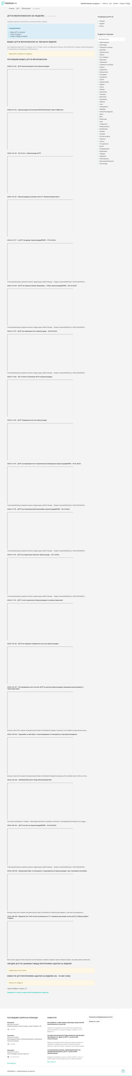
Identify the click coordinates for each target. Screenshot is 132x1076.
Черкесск (103, 139)
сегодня (102, 21)
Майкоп (102, 84)
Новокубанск (104, 107)
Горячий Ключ (104, 52)
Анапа (102, 87)
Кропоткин (103, 97)
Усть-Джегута (104, 144)
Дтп (110, 3)
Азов (101, 121)
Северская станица (106, 47)
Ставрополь (104, 124)
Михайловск (104, 129)
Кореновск (103, 60)
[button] (91, 3)
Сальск (102, 141)
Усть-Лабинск (104, 57)
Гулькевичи (103, 99)
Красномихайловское (107, 161)
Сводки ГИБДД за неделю (19, 36)
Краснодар (103, 45)
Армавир (102, 109)
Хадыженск (103, 69)
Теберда (102, 154)
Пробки (115, 3)
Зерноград (103, 119)
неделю (102, 23)
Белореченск (104, 72)
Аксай (101, 146)
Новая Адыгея (104, 42)
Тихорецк (103, 94)
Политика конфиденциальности (101, 1017)
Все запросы (11, 1063)
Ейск (101, 116)
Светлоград (103, 163)
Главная (11, 8)
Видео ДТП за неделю (17, 32)
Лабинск (102, 102)
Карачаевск (103, 151)
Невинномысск (104, 126)
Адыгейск (103, 50)
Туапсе (102, 79)
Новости (105, 3)
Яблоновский (26, 8)
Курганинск (103, 92)
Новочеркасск (104, 159)
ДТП (17, 8)
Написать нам (94, 1021)
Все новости (51, 1062)
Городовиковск (104, 149)
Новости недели (15, 34)
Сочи (101, 104)
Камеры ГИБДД (125, 3)
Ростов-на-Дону (105, 136)
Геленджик (103, 74)
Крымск (102, 67)
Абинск (102, 55)
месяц (102, 26)
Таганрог (102, 134)
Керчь (101, 114)
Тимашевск (103, 62)
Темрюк (102, 89)
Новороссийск (104, 82)
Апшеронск (103, 77)
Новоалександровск (106, 111)
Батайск (102, 131)
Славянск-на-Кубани (106, 64)
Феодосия (103, 156)
